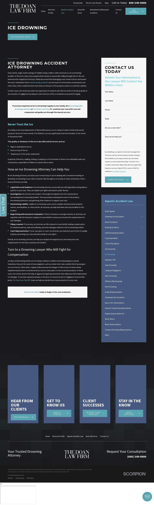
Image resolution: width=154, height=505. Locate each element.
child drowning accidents (39, 82)
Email (107, 119)
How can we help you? (113, 137)
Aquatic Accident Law (75, 406)
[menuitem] (124, 211)
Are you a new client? (113, 128)
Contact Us (104, 406)
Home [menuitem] (43, 11)
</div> (18, 464)
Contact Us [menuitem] (118, 11)
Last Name (109, 101)
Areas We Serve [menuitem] (81, 11)
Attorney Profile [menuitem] (51, 11)
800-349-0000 (137, 2)
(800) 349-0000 (136, 426)
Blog (106, 3)
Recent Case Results (94, 3)
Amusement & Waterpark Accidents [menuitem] (99, 11)
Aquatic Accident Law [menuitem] (67, 11)
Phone (107, 110)
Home (47, 406)
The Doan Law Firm (19, 280)
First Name (109, 92)
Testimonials (78, 3)
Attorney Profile (58, 406)
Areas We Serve (91, 406)
